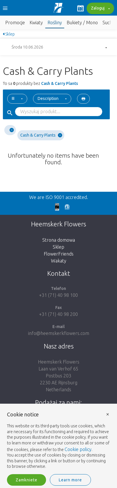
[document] (58, 441)
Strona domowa (58, 240)
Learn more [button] (70, 480)
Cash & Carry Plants (41, 135)
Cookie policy (78, 449)
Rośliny (54, 22)
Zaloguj (99, 8)
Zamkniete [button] (26, 480)
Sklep (9, 34)
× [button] (107, 414)
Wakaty (58, 260)
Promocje (15, 22)
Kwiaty (36, 22)
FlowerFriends (59, 253)
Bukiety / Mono (82, 22)
